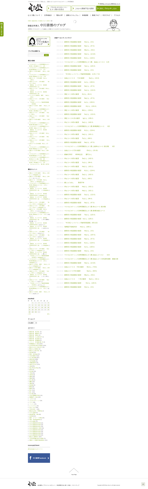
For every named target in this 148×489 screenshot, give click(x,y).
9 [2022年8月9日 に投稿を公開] (35, 305)
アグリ (31, 402)
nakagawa (35, 174)
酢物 (30, 387)
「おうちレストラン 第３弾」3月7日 (39, 164)
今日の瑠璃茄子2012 (34, 395)
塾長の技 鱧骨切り (34, 333)
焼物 (30, 376)
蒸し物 (31, 380)
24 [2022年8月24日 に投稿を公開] (39, 309)
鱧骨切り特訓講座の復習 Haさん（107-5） (80, 235)
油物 (30, 383)
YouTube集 (32, 361)
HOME (29, 20)
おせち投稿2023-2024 (35, 431)
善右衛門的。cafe (34, 414)
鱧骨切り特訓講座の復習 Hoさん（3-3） (79, 42)
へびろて (31, 399)
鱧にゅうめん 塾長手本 (74, 182)
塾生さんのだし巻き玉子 (35, 347)
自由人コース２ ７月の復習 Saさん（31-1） (82, 279)
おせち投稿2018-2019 (35, 423)
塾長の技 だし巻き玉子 (35, 337)
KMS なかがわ (33, 364)
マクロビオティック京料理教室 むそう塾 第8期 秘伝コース (84, 210)
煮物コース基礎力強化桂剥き (36, 440)
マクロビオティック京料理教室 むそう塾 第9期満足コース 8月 (87, 126)
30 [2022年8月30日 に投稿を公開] (35, 312)
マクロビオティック (34, 400)
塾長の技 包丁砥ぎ (34, 338)
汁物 (30, 373)
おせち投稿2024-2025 (35, 433)
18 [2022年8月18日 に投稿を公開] (42, 307)
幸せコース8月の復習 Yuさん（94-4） (78, 162)
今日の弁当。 (32, 409)
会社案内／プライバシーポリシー (46, 485)
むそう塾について (34, 15)
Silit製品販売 (32, 362)
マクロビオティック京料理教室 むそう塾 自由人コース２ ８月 (87, 255)
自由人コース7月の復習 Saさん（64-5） (81, 271)
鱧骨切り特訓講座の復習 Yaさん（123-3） (80, 66)
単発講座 (85, 15)
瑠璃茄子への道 (33, 397)
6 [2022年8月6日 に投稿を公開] (48, 303)
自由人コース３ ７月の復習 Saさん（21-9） (83, 78)
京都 (30, 366)
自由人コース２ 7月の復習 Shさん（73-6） (81, 267)
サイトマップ (75, 485)
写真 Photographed (34, 419)
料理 (30, 369)
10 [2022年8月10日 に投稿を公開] (39, 305)
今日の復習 (32, 356)
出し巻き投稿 (32, 357)
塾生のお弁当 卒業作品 (35, 411)
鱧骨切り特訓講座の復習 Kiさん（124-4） (80, 58)
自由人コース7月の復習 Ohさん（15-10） (81, 150)
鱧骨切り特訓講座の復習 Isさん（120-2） (80, 82)
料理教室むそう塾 (34, 343)
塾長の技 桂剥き (34, 335)
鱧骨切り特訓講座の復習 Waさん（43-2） (80, 50)
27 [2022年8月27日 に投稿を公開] (48, 309)
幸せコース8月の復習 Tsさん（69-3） (78, 138)
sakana (31, 374)
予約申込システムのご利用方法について (109, 3)
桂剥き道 (31, 359)
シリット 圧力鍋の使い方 (36, 342)
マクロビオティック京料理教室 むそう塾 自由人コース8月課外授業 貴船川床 (91, 259)
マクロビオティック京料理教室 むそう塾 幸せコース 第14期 (85, 206)
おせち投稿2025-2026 (35, 435)
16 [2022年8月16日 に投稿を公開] (35, 307)
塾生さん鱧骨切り (34, 436)
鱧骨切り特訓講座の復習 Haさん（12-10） (80, 54)
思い (30, 392)
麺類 (30, 381)
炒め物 (31, 385)
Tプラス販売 (32, 412)
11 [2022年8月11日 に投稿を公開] (42, 305)
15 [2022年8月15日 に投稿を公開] (32, 307)
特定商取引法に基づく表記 (64, 485)
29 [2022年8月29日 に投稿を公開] (32, 312)
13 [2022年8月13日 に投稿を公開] (48, 305)
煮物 (30, 378)
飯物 (30, 388)
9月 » (48, 314)
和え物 (31, 371)
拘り (30, 390)
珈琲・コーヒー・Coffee (35, 418)
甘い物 (31, 393)
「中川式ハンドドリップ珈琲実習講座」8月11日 (81, 223)
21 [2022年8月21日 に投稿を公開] (29, 309)
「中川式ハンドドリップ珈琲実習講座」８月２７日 (82, 74)
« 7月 (29, 314)
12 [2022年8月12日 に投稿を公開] (45, 305)
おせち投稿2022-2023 (35, 430)
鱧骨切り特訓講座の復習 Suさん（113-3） (80, 90)
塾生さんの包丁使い (34, 350)
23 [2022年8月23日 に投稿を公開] (35, 309)
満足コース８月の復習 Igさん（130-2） (79, 118)
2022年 (48, 20)
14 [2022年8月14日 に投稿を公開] (29, 307)
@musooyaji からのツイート (35, 449)
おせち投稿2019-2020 (35, 424)
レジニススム (32, 405)
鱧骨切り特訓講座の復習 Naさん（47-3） (79, 46)
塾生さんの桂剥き (34, 349)
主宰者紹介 (48, 15)
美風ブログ (96, 15)
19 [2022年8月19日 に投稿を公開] (45, 307)
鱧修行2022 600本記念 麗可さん (78, 154)
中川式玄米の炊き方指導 (35, 345)
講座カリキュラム (72, 15)
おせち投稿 (32, 421)
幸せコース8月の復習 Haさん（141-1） (79, 134)
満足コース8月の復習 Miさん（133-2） (79, 110)
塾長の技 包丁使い (34, 331)
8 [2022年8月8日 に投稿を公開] (32, 305)
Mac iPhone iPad (33, 368)
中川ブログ (106, 15)
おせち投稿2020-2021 (35, 426)
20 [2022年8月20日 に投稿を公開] (48, 307)
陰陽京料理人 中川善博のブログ (39, 20)
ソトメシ (31, 404)
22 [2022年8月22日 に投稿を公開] (32, 309)
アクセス (117, 15)
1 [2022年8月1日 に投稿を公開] (32, 303)
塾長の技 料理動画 (34, 340)
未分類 (31, 416)
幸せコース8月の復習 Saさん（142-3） (79, 122)
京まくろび (32, 407)
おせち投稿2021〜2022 (35, 428)
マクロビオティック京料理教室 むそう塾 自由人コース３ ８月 (86, 62)
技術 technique (33, 354)
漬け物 (31, 352)
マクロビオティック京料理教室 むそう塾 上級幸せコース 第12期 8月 (89, 146)
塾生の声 (59, 15)
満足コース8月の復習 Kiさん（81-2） (78, 94)
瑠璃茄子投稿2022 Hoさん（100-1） (78, 227)
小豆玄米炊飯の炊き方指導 (36, 438)
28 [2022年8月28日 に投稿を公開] (29, 312)
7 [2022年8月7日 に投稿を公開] (29, 305)
